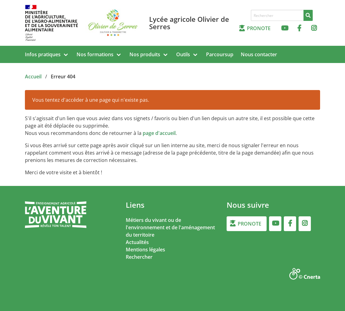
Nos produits (144, 54)
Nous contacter (259, 54)
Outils (183, 54)
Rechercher (139, 257)
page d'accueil (159, 133)
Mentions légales (145, 249)
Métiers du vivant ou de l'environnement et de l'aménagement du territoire (170, 227)
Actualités (137, 242)
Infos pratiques (43, 54)
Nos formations (95, 54)
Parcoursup (219, 54)
